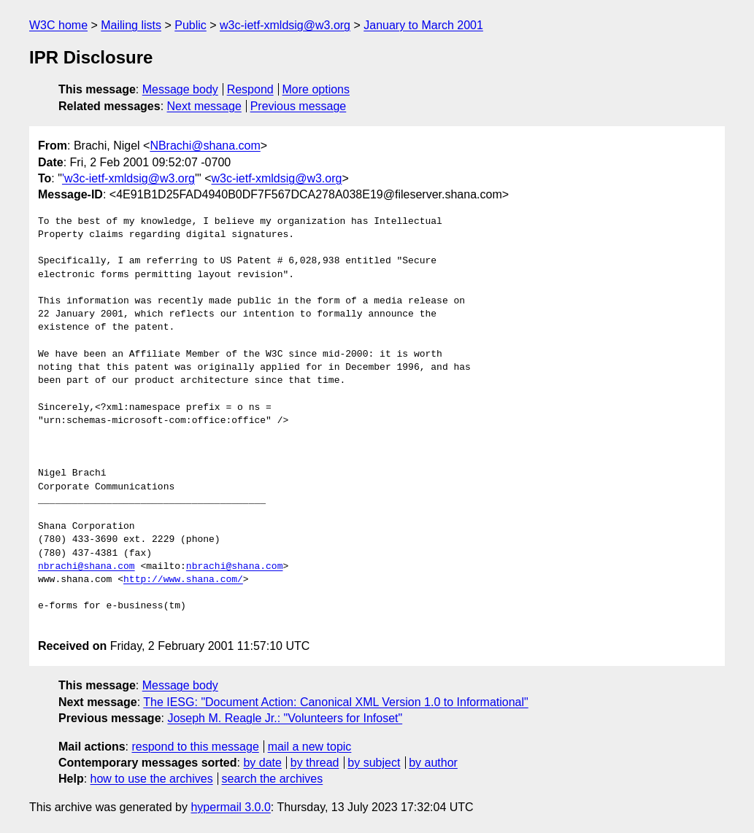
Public (190, 25)
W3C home (58, 25)
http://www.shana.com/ (183, 579)
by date (262, 762)
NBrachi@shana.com (205, 145)
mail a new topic (310, 746)
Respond (250, 89)
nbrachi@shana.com (86, 566)
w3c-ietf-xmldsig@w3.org (285, 25)
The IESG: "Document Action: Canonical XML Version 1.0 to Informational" (335, 702)
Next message (204, 106)
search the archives (272, 778)
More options (316, 89)
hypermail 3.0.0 (230, 807)
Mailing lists (131, 25)
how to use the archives (152, 778)
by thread (315, 762)
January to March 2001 (423, 25)
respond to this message (194, 746)
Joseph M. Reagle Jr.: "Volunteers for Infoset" (284, 718)
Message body (180, 89)
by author (433, 762)
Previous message (298, 106)
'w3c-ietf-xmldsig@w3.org (128, 178)
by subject (373, 762)
